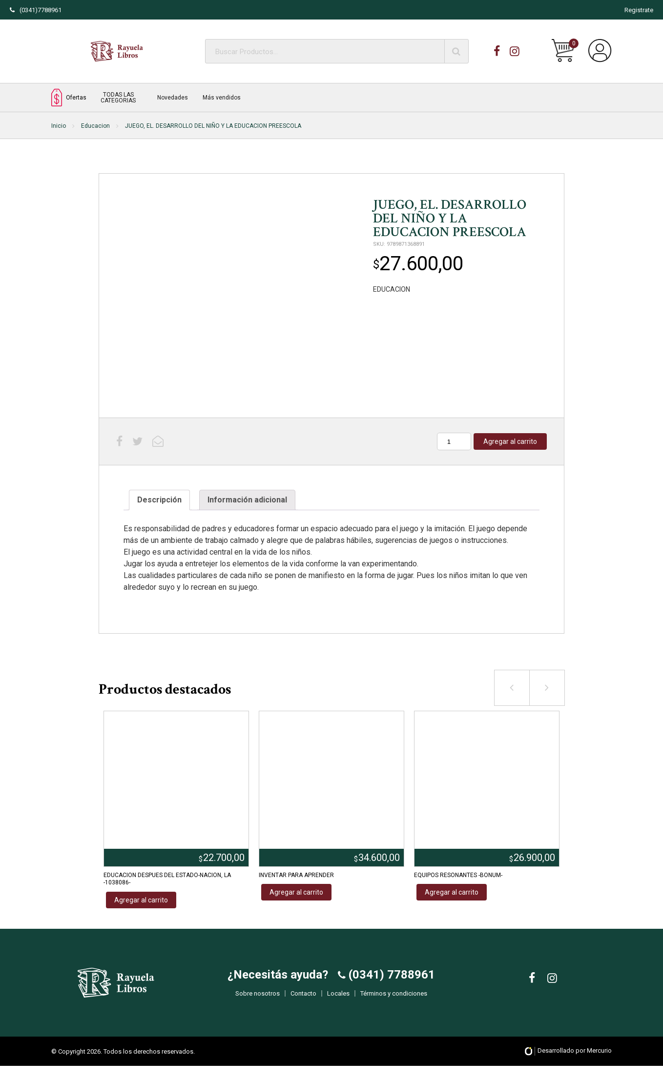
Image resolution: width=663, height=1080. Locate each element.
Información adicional (247, 499)
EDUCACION (391, 289)
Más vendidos (222, 97)
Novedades (172, 97)
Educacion (95, 125)
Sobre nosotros (257, 1000)
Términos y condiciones (393, 1000)
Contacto (303, 1000)
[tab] (159, 500)
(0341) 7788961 (390, 982)
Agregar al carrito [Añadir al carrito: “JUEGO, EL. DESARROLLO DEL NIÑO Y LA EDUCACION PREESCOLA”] (510, 441)
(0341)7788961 (36, 10)
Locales (338, 1000)
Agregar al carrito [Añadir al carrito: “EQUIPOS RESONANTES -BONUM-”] (451, 892)
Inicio (58, 125)
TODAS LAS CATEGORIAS (118, 97)
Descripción (159, 499)
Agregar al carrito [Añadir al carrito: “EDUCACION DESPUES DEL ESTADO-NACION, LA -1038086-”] (141, 900)
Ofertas (68, 97)
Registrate (638, 10)
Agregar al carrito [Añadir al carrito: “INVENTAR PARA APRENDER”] (296, 892)
